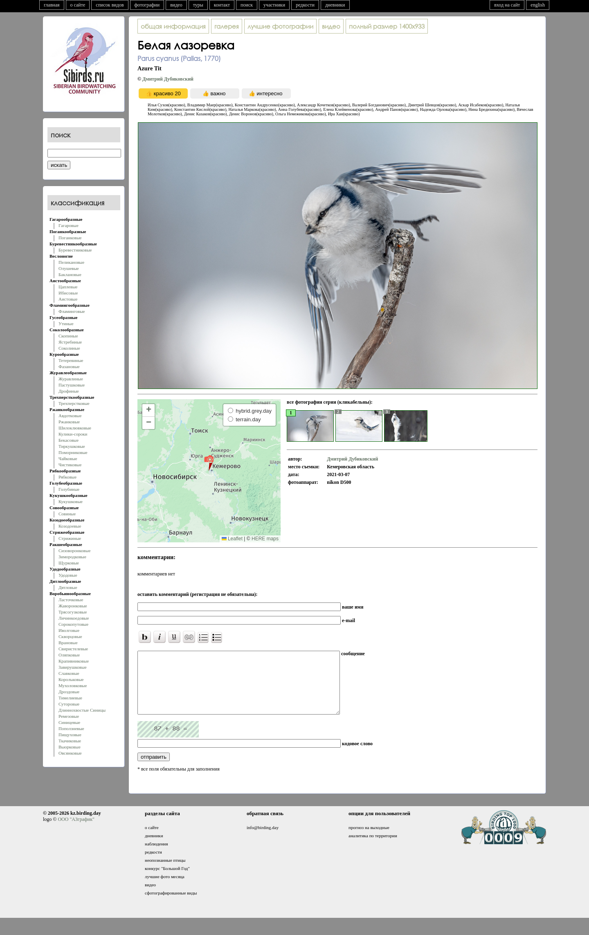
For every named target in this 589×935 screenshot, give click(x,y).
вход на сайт (507, 5)
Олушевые (68, 268)
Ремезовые (68, 716)
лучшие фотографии (280, 26)
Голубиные (68, 489)
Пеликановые (71, 262)
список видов (110, 5)
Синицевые (69, 722)
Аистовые (67, 299)
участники (274, 5)
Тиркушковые (71, 446)
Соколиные (69, 348)
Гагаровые (68, 225)
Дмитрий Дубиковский (167, 79)
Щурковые (68, 562)
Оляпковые (69, 654)
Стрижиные (69, 538)
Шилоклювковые (74, 427)
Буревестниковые (75, 249)
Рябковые (67, 476)
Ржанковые (69, 421)
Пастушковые (71, 384)
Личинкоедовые (73, 618)
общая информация (173, 26)
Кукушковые (70, 501)
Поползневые (71, 728)
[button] (208, 462)
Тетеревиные (70, 360)
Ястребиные (70, 341)
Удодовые (67, 575)
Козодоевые (69, 526)
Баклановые (69, 274)
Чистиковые (69, 464)
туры (198, 5)
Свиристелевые (73, 648)
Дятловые (67, 587)
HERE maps (265, 539)
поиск (247, 5)
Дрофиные (68, 391)
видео (176, 5)
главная (52, 5)
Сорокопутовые (73, 624)
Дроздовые (68, 691)
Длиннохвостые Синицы (82, 710)
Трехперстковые (74, 403)
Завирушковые (72, 667)
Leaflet (232, 539)
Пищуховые (69, 734)
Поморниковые (73, 452)
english (538, 5)
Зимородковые (72, 556)
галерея (226, 26)
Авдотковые (69, 415)
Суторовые (68, 703)
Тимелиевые (70, 697)
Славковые (68, 673)
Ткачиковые (69, 740)
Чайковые (67, 458)
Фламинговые (71, 311)
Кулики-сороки (72, 434)
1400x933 (387, 26)
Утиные (66, 323)
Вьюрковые (69, 746)
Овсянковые (70, 753)
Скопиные (68, 335)
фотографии (147, 5)
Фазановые (69, 366)
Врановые (68, 642)
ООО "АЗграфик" (76, 831)
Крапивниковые (73, 661)
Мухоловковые (72, 685)
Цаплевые (67, 286)
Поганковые (69, 237)
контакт (222, 5)
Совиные (67, 513)
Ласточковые (70, 599)
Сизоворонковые (74, 550)
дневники (335, 5)
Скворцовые (70, 636)
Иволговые (68, 630)
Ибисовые (68, 292)
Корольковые (70, 679)
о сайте (77, 5)
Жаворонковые (72, 605)
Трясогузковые (72, 611)
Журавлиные (70, 378)
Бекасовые (68, 440)
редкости (305, 5)
